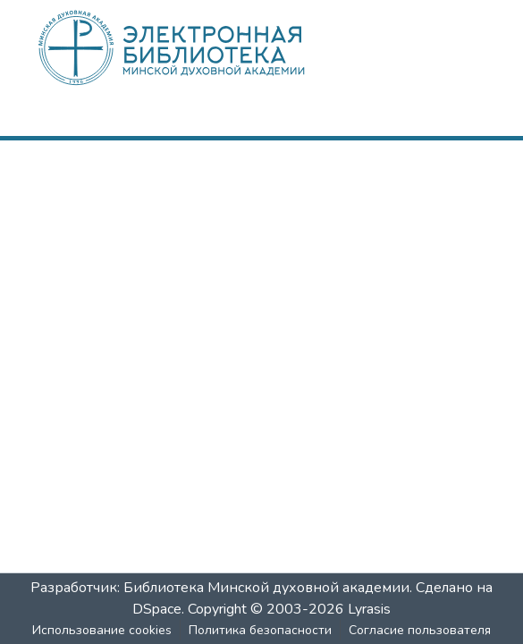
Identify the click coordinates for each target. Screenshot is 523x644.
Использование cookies (102, 630)
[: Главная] (201, 47)
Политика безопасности (260, 630)
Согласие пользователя (420, 630)
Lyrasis (369, 609)
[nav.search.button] (385, 119)
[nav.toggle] (465, 119)
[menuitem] (411, 119)
